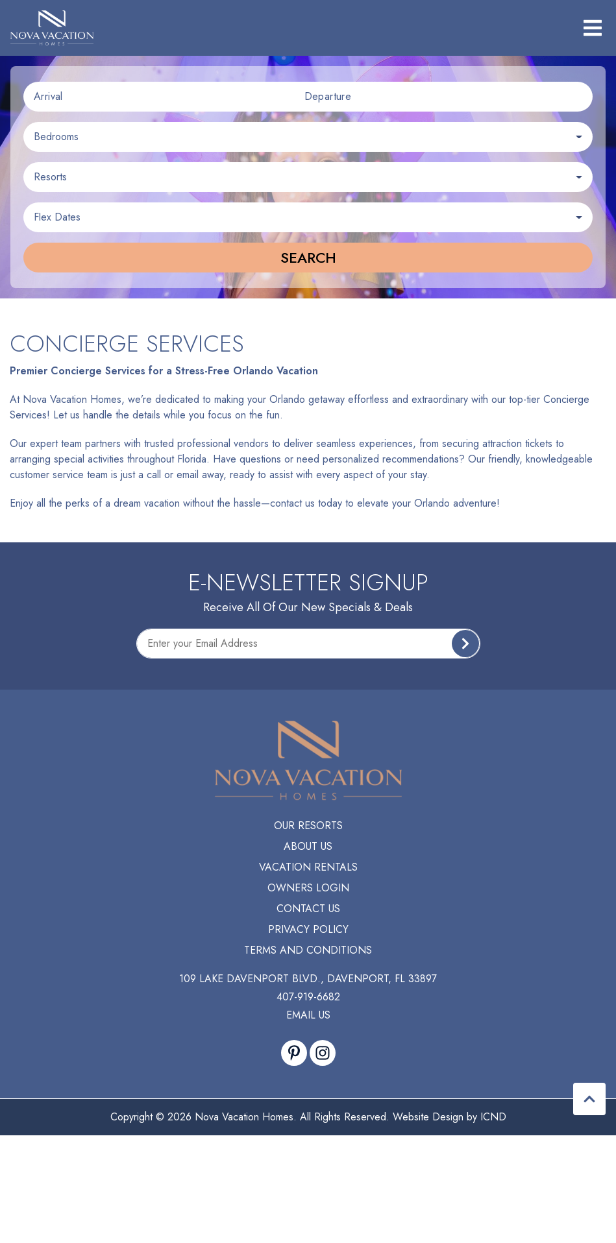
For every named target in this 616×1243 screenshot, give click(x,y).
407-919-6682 (308, 996)
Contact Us (308, 908)
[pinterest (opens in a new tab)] (294, 1053)
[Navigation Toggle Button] (593, 28)
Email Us (308, 1015)
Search (308, 257)
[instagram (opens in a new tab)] (323, 1053)
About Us (308, 846)
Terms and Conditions (308, 950)
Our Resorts (308, 825)
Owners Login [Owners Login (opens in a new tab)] (308, 887)
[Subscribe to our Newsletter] (308, 643)
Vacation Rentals (308, 867)
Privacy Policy (308, 929)
